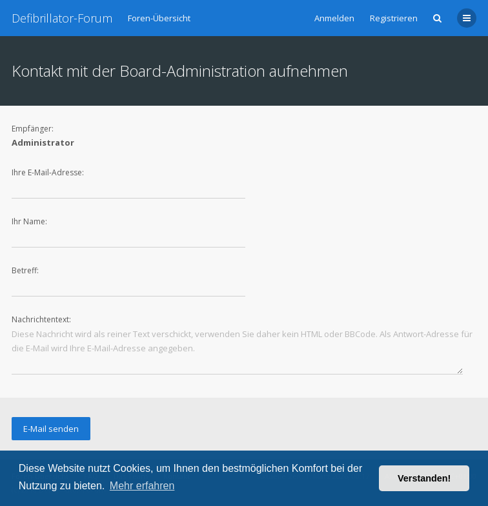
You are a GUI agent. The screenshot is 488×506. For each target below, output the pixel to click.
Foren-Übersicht (159, 18)
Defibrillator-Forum (62, 18)
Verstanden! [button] (424, 478)
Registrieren (394, 18)
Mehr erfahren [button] (142, 485)
